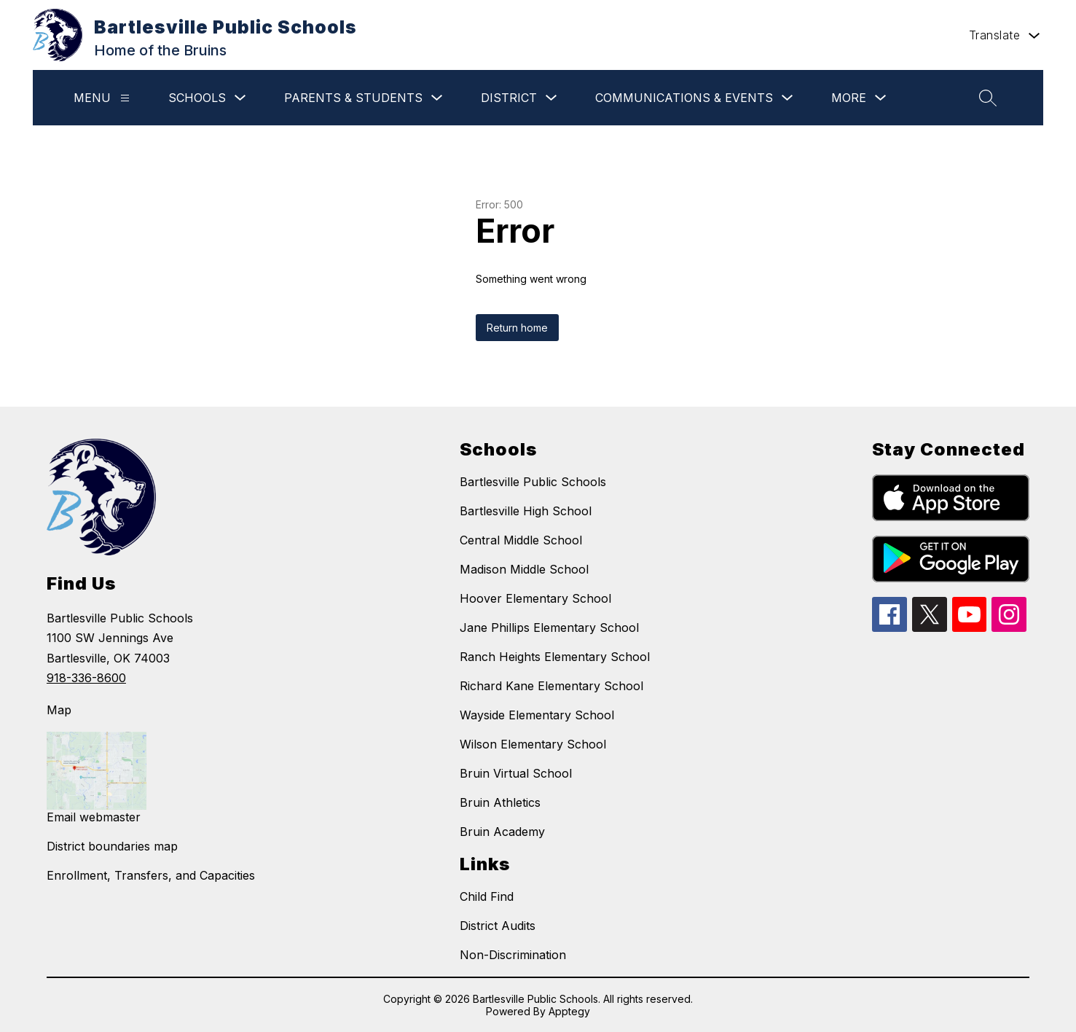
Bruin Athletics (500, 802)
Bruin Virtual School (516, 773)
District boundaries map (112, 846)
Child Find (487, 896)
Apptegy (569, 1011)
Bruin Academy (502, 831)
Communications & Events (684, 97)
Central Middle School (521, 540)
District (509, 97)
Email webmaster (94, 817)
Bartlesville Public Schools (533, 481)
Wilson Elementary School (533, 744)
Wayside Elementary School (537, 715)
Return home (517, 327)
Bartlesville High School (526, 511)
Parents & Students (353, 97)
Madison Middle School (524, 569)
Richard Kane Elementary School (551, 686)
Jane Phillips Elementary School (549, 627)
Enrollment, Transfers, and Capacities (151, 875)
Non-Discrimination (513, 954)
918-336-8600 (86, 678)
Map (59, 710)
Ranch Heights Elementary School (555, 656)
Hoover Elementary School (535, 598)
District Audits (497, 925)
